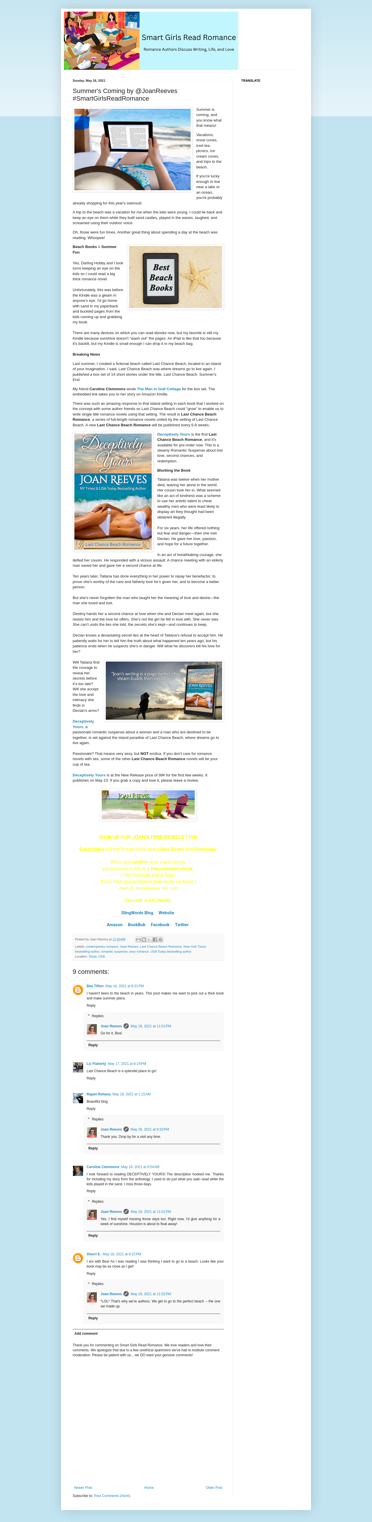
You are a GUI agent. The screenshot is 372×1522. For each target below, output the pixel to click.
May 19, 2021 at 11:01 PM (150, 1026)
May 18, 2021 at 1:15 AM (131, 1094)
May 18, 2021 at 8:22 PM (122, 1254)
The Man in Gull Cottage (159, 389)
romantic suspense (114, 951)
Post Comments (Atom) (112, 1496)
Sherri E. (94, 1254)
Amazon (115, 924)
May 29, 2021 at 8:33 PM (149, 1129)
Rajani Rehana (99, 1094)
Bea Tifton (95, 986)
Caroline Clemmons (103, 1167)
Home (149, 1488)
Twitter (182, 924)
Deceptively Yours (173, 434)
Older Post (214, 1488)
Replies (97, 1016)
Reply (91, 1006)
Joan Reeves (129, 946)
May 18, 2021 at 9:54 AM (140, 1167)
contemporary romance (102, 946)
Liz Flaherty (96, 1064)
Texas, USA (97, 956)
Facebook (160, 924)
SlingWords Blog (137, 912)
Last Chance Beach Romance (161, 946)
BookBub (136, 924)
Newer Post (83, 1488)
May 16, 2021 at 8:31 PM (124, 986)
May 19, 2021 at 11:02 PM (150, 1294)
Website (166, 912)
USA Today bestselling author (171, 951)
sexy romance (139, 951)
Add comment (86, 1334)
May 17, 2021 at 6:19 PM (127, 1064)
